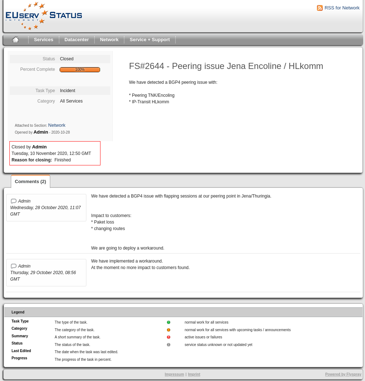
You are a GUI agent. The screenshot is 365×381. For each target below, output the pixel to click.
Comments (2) (30, 181)
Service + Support (150, 39)
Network (109, 39)
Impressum (174, 374)
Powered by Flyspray (343, 374)
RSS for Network (342, 7)
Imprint (194, 374)
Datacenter (77, 39)
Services (43, 39)
